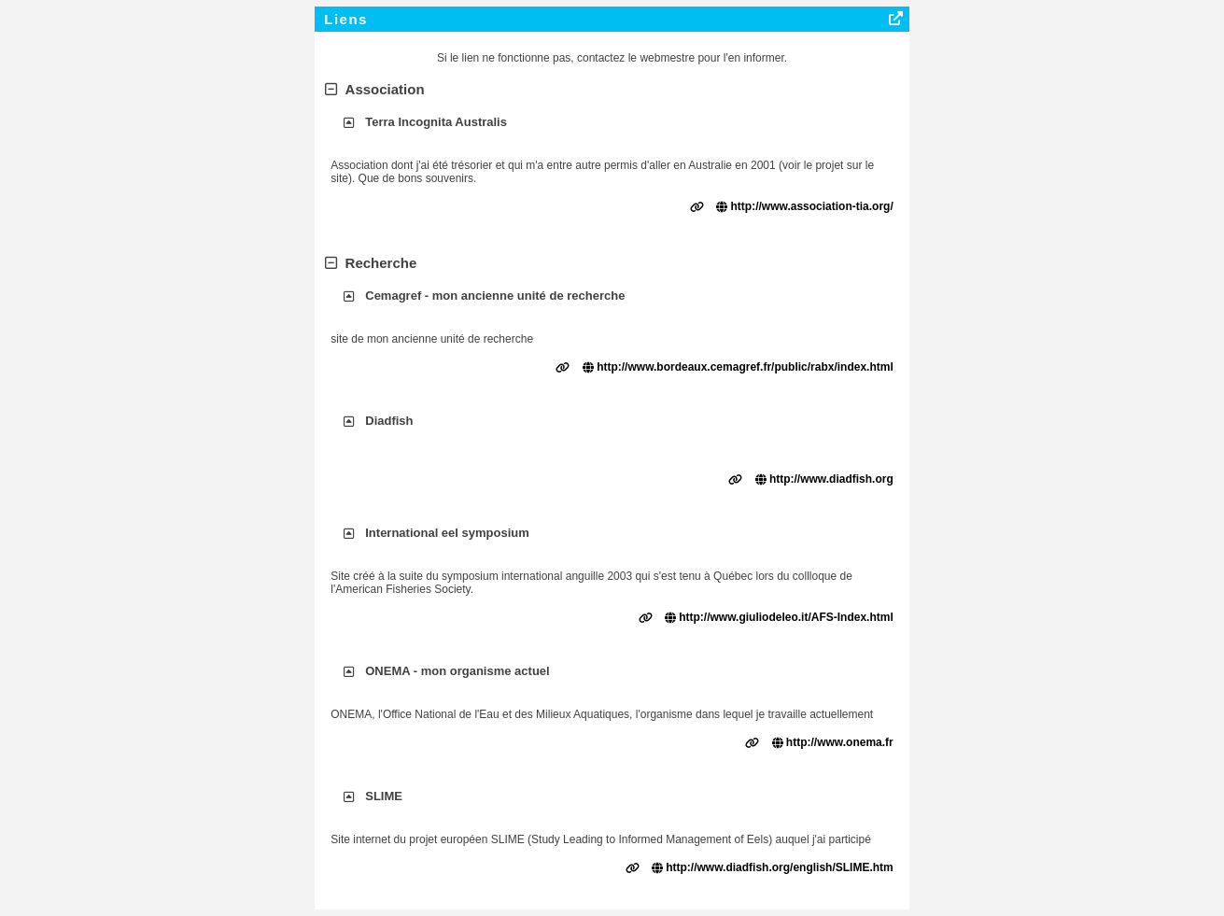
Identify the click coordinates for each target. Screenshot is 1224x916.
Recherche (370, 263)
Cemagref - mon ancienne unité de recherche (495, 296)
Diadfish (389, 421)
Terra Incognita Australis (436, 122)
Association (374, 89)
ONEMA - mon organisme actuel (457, 671)
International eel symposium (447, 533)
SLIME (383, 796)
